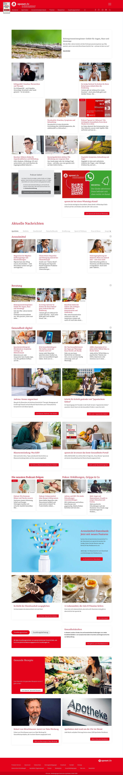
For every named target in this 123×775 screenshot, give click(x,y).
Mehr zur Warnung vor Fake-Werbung (46, 741)
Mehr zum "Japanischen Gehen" (98, 414)
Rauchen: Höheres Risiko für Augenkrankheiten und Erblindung (26, 158)
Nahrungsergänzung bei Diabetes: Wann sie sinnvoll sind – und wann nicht (99, 258)
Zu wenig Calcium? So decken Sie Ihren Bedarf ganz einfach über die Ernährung (95, 86)
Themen (51, 10)
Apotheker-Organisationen (37, 768)
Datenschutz (37, 764)
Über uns (82, 768)
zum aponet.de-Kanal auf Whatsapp (97, 213)
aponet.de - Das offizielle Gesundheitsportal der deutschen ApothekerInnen (24, 5)
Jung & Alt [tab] (108, 231)
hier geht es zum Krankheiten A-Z (97, 644)
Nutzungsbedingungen (51, 764)
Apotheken (24, 10)
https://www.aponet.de (105, 760)
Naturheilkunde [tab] (52, 231)
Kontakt (72, 764)
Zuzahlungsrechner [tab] (20, 632)
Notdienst (15, 10)
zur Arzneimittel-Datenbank (91, 559)
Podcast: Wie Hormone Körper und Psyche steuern (23, 497)
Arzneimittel (19, 236)
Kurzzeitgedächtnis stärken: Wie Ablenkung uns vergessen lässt (58, 158)
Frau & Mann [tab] (96, 231)
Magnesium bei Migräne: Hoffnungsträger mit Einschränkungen (22, 258)
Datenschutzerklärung (31, 188)
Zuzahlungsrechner (74, 10)
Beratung (17, 285)
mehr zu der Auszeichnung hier (98, 465)
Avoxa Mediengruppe (71, 768)
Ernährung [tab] (66, 231)
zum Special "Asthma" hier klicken (46, 413)
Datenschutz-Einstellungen (19, 768)
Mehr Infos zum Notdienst (100, 739)
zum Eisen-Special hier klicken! (47, 616)
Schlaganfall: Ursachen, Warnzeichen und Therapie (27, 85)
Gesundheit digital (22, 328)
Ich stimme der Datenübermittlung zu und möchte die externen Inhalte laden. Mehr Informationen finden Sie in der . (36, 186)
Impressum (27, 764)
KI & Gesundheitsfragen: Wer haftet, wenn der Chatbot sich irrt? (47, 349)
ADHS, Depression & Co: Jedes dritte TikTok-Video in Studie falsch (99, 349)
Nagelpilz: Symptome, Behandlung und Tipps (95, 158)
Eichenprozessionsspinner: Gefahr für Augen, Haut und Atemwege (23, 307)
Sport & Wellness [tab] (80, 231)
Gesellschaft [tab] (37, 231)
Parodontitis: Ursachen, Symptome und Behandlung (61, 121)
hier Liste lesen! (103, 618)
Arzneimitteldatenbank (38, 10)
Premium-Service (16, 764)
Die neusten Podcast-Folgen (28, 477)
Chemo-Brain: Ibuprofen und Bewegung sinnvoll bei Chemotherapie (48, 258)
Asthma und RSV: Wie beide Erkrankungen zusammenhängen (74, 498)
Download (63, 764)
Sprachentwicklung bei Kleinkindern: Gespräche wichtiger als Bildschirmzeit (22, 350)
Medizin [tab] (26, 231)
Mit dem (16, 640)
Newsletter (61, 10)
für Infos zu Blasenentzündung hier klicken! (44, 465)
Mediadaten (58, 768)
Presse (49, 768)
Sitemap (79, 764)
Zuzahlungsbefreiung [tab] (37, 632)
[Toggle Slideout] (110, 4)
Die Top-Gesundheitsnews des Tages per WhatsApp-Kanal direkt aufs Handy (73, 349)
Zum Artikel (66, 51)
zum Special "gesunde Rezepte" (31, 690)
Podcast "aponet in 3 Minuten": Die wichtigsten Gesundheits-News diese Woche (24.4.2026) (94, 122)
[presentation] (85, 10)
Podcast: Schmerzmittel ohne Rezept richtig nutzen (48, 497)
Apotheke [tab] (15, 231)
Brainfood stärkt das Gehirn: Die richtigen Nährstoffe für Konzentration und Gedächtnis (71, 308)
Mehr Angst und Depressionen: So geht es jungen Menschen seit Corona (98, 499)
